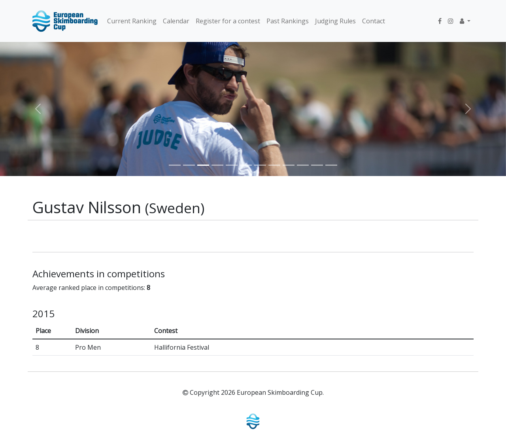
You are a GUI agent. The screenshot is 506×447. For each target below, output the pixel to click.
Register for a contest (228, 21)
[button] (465, 21)
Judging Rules (335, 21)
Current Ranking (132, 21)
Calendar (176, 21)
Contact (373, 21)
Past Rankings (287, 21)
